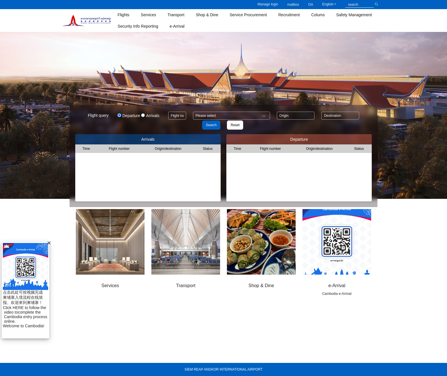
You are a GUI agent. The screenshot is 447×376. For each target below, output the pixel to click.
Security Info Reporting (138, 26)
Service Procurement (248, 15)
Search (211, 125)
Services (148, 15)
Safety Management (354, 15)
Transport (176, 15)
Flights (123, 15)
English (327, 4)
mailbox (293, 5)
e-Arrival (177, 26)
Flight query (98, 115)
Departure (131, 115)
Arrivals (152, 115)
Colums (318, 15)
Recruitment (289, 15)
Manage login (267, 4)
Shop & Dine (207, 15)
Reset (235, 125)
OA (310, 5)
